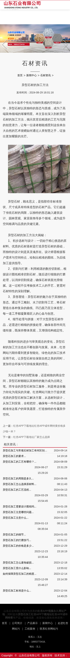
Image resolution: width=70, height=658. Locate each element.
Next (63, 38)
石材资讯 (45, 75)
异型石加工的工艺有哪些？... (19, 461)
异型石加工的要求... (14, 456)
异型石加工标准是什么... (17, 590)
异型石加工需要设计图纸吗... (19, 506)
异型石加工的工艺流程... (17, 489)
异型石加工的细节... (14, 534)
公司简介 (17, 623)
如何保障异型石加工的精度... (19, 573)
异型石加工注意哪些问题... (18, 512)
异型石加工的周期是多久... (18, 478)
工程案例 (30, 628)
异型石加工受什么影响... (17, 568)
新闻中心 (31, 75)
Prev (2, 38)
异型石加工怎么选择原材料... (19, 484)
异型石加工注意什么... (16, 517)
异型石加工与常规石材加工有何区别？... (25, 450)
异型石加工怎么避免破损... (18, 562)
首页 (20, 75)
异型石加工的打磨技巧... (17, 540)
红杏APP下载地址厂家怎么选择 (31, 436)
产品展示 (32, 623)
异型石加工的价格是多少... (18, 545)
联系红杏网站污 (49, 628)
